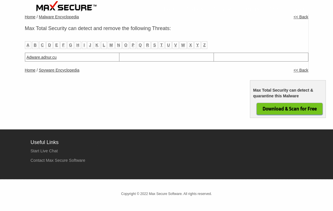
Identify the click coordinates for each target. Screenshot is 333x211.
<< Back (300, 17)
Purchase (222, 9)
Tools (274, 9)
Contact (296, 9)
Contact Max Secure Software (58, 160)
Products (194, 9)
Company (250, 9)
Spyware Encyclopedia (59, 70)
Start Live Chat (44, 151)
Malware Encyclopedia (59, 17)
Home (170, 9)
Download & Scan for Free (290, 109)
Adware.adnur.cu (42, 57)
